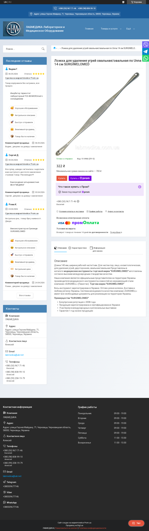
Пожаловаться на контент (66, 528)
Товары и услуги (109, 28)
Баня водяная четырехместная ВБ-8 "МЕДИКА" (24, 183)
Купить (61, 178)
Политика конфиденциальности (92, 528)
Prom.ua (87, 523)
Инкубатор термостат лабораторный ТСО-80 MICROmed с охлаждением (26, 96)
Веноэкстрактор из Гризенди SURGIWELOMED (24, 229)
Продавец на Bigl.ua (74, 525)
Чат (136, 523)
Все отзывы (25, 295)
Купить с (80, 178)
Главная (89, 28)
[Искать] (43, 49)
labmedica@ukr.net (14, 355)
